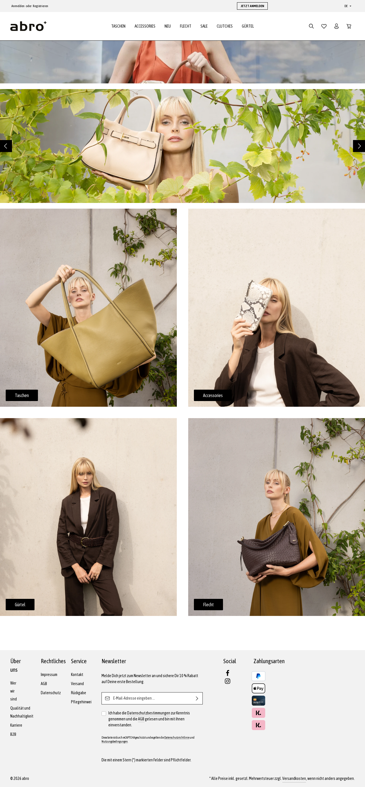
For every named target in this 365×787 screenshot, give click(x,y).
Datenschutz (51, 693)
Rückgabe (78, 693)
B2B (13, 734)
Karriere (16, 725)
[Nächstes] (359, 146)
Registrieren (40, 6)
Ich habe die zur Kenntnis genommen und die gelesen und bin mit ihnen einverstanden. (149, 718)
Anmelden (18, 6)
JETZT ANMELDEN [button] (252, 6)
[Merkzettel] (324, 26)
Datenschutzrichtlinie (176, 737)
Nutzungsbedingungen (115, 741)
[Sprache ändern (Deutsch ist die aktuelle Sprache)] (347, 6)
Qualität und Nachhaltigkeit (21, 712)
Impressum (49, 674)
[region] (182, 146)
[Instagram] (227, 683)
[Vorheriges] (6, 146)
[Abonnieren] (197, 698)
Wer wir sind (13, 691)
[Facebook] (227, 675)
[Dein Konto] (336, 26)
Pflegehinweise (83, 702)
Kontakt (77, 674)
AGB (44, 683)
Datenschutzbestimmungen (148, 713)
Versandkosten (294, 778)
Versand (77, 683)
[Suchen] (311, 26)
